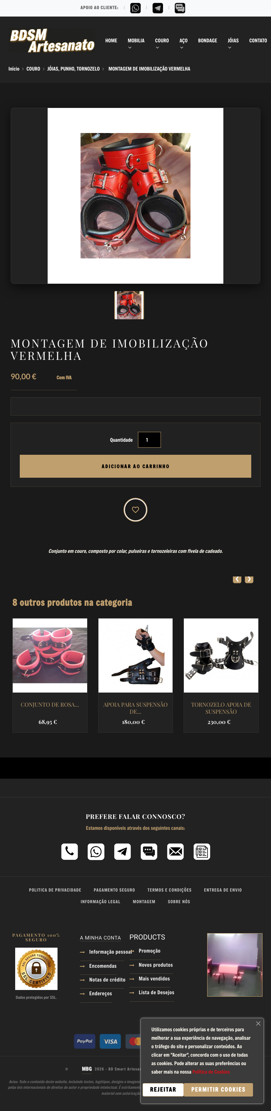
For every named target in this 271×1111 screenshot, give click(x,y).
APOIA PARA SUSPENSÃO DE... (135, 708)
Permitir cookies (218, 1089)
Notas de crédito (106, 980)
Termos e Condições (169, 890)
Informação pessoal (106, 952)
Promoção (150, 951)
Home (111, 40)
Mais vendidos (154, 979)
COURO (162, 40)
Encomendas (103, 967)
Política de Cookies (211, 1071)
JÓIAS (233, 40)
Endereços (100, 994)
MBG (87, 1069)
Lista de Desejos (156, 993)
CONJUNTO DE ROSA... (50, 704)
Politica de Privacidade (55, 890)
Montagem (144, 902)
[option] (135, 305)
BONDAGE (207, 40)
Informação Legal (101, 902)
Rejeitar (163, 1089)
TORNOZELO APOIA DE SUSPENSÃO (221, 708)
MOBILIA (136, 40)
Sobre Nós (179, 902)
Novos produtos (156, 965)
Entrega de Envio (223, 890)
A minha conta (100, 938)
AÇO (184, 40)
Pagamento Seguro (114, 890)
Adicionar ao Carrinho (136, 466)
